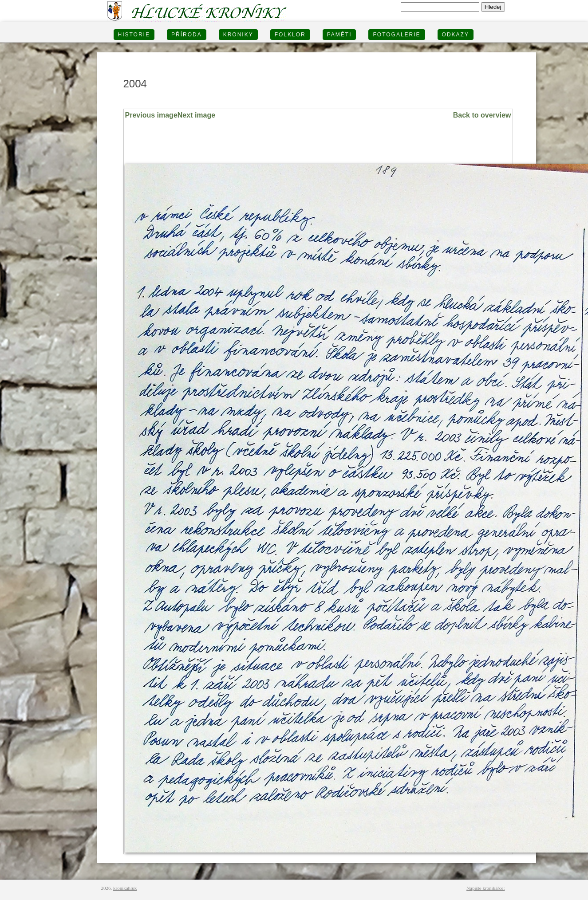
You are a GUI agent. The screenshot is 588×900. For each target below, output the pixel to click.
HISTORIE (134, 34)
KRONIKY (238, 34)
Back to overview (482, 115)
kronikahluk (125, 888)
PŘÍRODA (186, 34)
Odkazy (455, 34)
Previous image (151, 115)
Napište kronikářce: (485, 888)
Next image (196, 115)
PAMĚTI (339, 34)
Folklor (290, 34)
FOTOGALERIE (396, 34)
